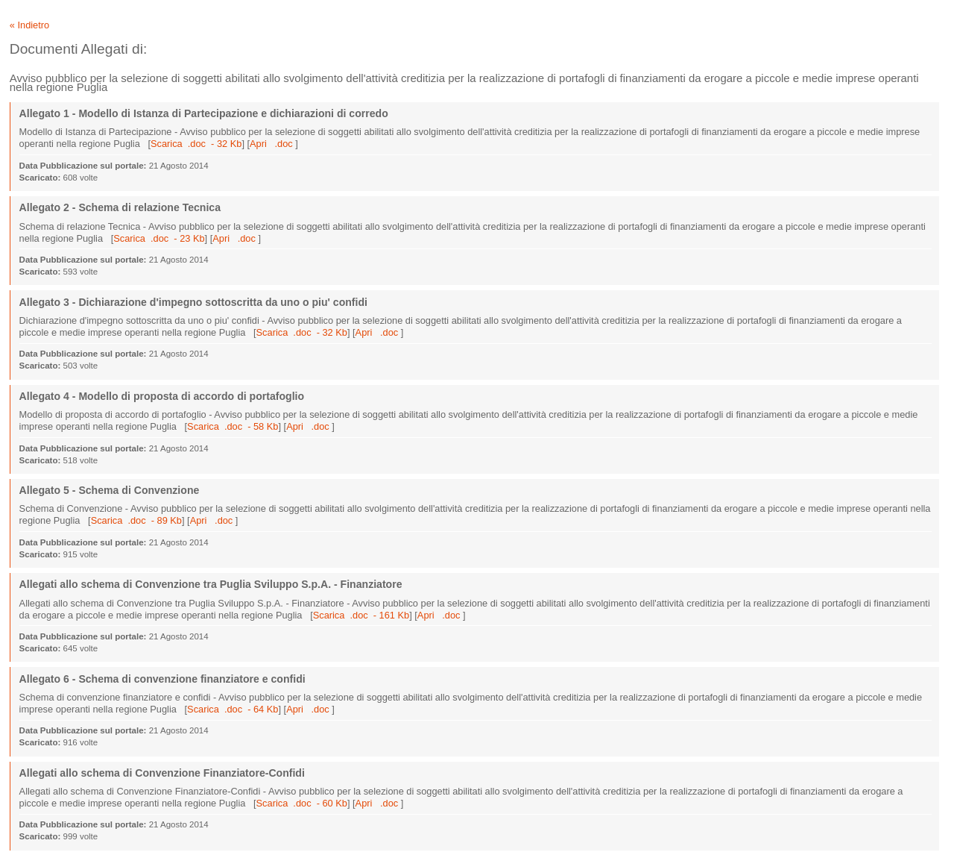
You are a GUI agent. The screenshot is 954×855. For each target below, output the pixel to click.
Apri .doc (272, 143)
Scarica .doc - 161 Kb (361, 615)
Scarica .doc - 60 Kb (301, 803)
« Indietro (29, 25)
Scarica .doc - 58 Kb (232, 426)
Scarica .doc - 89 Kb (136, 520)
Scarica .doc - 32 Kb (196, 143)
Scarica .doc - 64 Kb (232, 709)
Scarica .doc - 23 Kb (158, 238)
